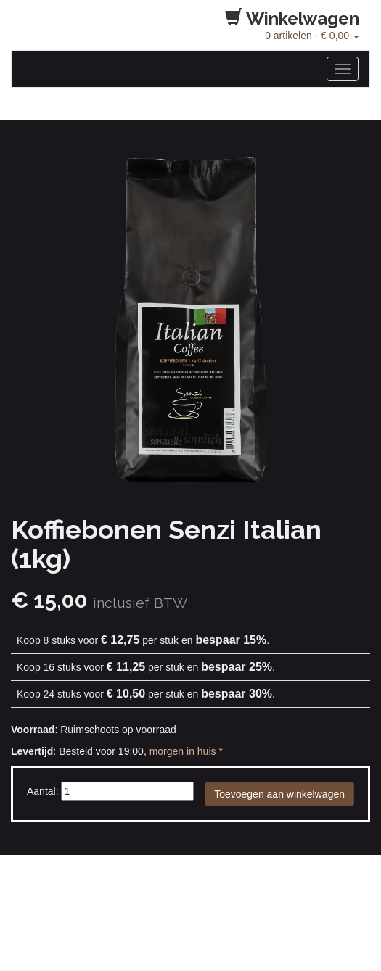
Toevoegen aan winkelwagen (279, 794)
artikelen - (312, 35)
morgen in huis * (186, 751)
